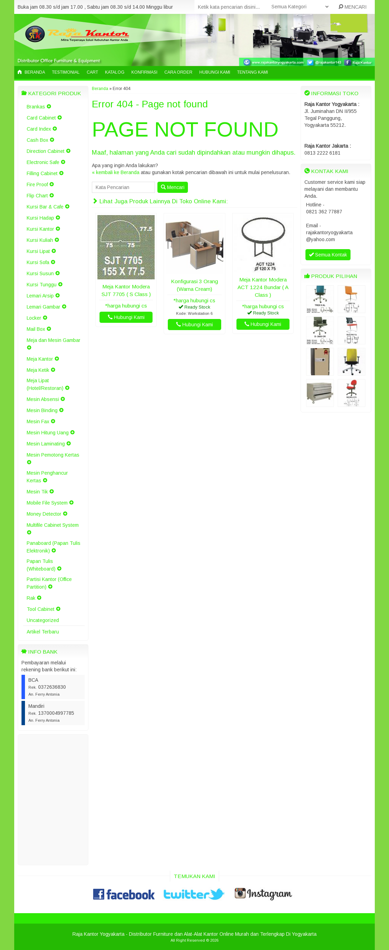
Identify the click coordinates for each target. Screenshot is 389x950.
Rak (31, 598)
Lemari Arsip (40, 295)
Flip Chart (37, 195)
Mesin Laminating (46, 444)
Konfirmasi (144, 72)
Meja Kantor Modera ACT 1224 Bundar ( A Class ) (262, 287)
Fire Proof (37, 184)
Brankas (36, 106)
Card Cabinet (41, 118)
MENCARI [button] (352, 7)
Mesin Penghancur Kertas (47, 476)
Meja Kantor (40, 359)
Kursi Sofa (38, 262)
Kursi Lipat (38, 251)
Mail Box (36, 329)
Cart (92, 72)
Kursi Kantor (40, 229)
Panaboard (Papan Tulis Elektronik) (53, 547)
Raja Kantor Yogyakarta (98, 934)
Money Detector (44, 514)
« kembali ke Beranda (115, 172)
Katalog (114, 72)
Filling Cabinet (42, 173)
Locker (34, 318)
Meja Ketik (38, 370)
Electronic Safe (43, 162)
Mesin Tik (37, 491)
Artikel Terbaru (43, 631)
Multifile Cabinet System (53, 525)
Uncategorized (43, 620)
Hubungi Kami (214, 72)
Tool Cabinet (40, 609)
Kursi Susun (40, 273)
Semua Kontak (328, 254)
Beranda (31, 72)
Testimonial (66, 72)
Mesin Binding (42, 410)
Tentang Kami (252, 72)
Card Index (39, 129)
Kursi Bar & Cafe (45, 207)
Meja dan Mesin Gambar (53, 340)
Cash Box (37, 140)
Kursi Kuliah (40, 240)
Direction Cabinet (45, 151)
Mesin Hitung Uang (48, 432)
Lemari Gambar (43, 307)
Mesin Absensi (43, 399)
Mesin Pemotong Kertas (53, 455)
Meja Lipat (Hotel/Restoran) (45, 384)
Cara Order (178, 72)
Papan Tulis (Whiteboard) (41, 565)
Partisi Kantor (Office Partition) (49, 583)
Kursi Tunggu (42, 284)
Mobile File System (47, 503)
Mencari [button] (172, 187)
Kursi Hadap (40, 218)
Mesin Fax (38, 421)
